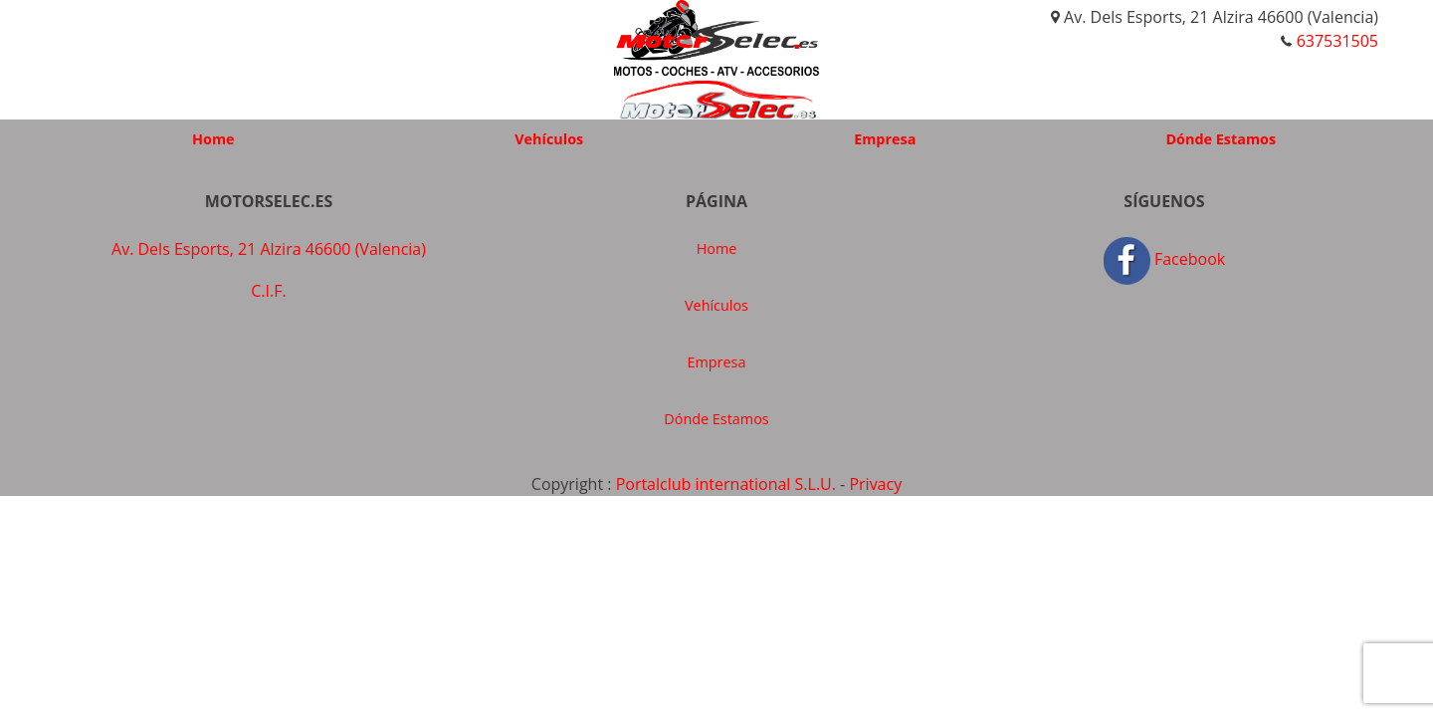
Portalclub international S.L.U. (726, 484)
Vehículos (548, 138)
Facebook (1164, 259)
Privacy (875, 484)
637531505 (1337, 41)
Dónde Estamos (1220, 138)
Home (213, 138)
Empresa (885, 138)
